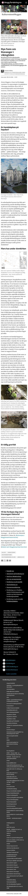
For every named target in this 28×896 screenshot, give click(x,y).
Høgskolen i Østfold (12, 716)
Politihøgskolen (10, 823)
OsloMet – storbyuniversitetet (14, 818)
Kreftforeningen (11, 729)
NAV (8, 738)
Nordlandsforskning (12, 788)
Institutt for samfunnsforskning (15, 725)
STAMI (8, 843)
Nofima (8, 784)
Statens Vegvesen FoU (12, 846)
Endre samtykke (11, 674)
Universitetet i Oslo (11, 869)
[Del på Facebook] (2, 560)
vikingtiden (11, 552)
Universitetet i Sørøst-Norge (14, 873)
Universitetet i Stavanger (13, 871)
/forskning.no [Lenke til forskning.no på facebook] (10, 663)
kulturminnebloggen (9, 557)
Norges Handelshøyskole (13, 793)
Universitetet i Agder (12, 862)
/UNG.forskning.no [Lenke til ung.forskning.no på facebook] (12, 666)
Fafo (8, 697)
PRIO (8, 825)
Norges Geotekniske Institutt (14, 791)
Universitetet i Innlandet (13, 867)
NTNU (8, 760)
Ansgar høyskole (11, 683)
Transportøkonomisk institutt (14, 858)
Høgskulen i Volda (11, 718)
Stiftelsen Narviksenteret (13, 848)
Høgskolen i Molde (11, 714)
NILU (8, 746)
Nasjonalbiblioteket (11, 763)
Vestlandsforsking (11, 879)
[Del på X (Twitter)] (5, 560)
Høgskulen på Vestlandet (13, 721)
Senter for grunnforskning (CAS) (15, 837)
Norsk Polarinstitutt (11, 802)
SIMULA (9, 833)
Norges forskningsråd (12, 795)
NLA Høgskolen (10, 750)
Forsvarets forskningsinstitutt (14, 703)
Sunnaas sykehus (11, 850)
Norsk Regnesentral (12, 804)
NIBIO (8, 740)
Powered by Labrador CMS (14, 893)
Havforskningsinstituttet (13, 712)
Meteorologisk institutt (12, 735)
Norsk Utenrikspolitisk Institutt (14, 808)
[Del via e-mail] (10, 560)
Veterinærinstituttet (11, 882)
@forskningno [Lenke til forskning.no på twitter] (10, 660)
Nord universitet (11, 786)
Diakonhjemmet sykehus (13, 691)
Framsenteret (10, 705)
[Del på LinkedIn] (7, 560)
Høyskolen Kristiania (12, 723)
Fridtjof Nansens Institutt (13, 708)
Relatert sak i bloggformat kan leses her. (13, 547)
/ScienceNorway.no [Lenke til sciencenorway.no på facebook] (12, 670)
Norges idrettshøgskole (12, 799)
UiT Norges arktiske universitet (14, 860)
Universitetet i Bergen (12, 865)
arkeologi (20, 557)
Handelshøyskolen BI (12, 710)
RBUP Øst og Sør (11, 827)
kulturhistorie (7, 554)
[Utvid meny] (26, 2)
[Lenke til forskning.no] (12, 2)
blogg (4, 552)
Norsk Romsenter (11, 806)
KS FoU (8, 727)
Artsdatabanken (11, 689)
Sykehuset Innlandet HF (13, 852)
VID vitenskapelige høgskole (14, 884)
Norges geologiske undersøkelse (15, 797)
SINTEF (8, 835)
